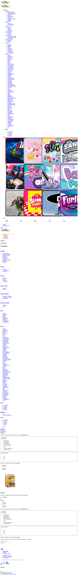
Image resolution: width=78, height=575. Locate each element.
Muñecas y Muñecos (12, 13)
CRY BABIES (10, 67)
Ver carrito (13, 573)
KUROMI (10, 87)
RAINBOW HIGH (11, 104)
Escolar (2, 275)
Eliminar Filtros (3, 243)
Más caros (2, 430)
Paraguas (9, 40)
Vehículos (10, 33)
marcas (4, 137)
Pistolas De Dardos (11, 18)
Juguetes (2, 251)
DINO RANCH (11, 69)
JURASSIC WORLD (12, 85)
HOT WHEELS (11, 84)
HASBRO (10, 81)
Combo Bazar (10, 51)
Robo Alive (10, 106)
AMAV (9, 55)
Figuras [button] (6, 21)
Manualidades (10, 16)
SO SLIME (10, 111)
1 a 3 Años (10, 132)
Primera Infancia (4, 293)
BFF (9, 60)
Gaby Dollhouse (11, 79)
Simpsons (10, 108)
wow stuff (10, 124)
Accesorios (10, 25)
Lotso (9, 89)
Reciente (2, 432)
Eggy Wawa (10, 71)
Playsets (9, 15)
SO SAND (10, 110)
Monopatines (10, 38)
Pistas (9, 34)
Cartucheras (10, 30)
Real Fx (9, 105)
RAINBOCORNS (11, 103)
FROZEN (10, 74)
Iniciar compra (8, 573)
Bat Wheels (10, 59)
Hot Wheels (10, 83)
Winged (9, 123)
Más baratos (2, 429)
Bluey (9, 61)
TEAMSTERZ (11, 116)
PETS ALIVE (10, 100)
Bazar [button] (6, 42)
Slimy (9, 109)
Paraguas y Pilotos (5, 302)
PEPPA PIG (10, 99)
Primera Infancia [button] (8, 35)
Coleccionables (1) (7, 415)
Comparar (18, 463)
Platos (9, 47)
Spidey (9, 114)
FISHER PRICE (11, 73)
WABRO (9, 122)
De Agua (9, 17)
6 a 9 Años (10, 134)
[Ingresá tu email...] (5, 541)
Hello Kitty (10, 82)
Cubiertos (10, 50)
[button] (5, 217)
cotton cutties (10, 63)
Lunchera (9, 29)
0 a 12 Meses (10, 131)
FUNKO (9, 76)
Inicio (4, 426)
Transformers (10, 121)
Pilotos (9, 41)
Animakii (9, 56)
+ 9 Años (9, 135)
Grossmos (10, 80)
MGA (9, 93)
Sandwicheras (10, 49)
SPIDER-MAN (11, 113)
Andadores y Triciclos (12, 36)
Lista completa (11, 52)
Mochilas (9, 27)
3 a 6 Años (10, 133)
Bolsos (9, 28)
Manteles (9, 48)
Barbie (9, 58)
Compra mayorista (6, 553)
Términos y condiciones (7, 556)
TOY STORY (10, 120)
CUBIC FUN (10, 68)
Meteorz (9, 92)
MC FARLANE (11, 91)
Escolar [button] (6, 26)
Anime (9, 23)
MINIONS (10, 95)
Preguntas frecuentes (7, 555)
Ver (1, 499)
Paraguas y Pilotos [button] (9, 39)
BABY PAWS (10, 57)
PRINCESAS (10, 101)
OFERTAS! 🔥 (6, 225)
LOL (9, 88)
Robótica (9, 20)
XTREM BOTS (11, 125)
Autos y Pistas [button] (8, 31)
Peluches (9, 19)
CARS (9, 62)
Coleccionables (11, 12)
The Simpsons (10, 119)
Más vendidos (3, 431)
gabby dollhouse (11, 78)
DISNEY (9, 70)
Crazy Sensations (11, 65)
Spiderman (10, 112)
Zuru (9, 126)
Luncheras (10, 45)
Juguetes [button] (7, 10)
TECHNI (9, 117)
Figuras (4, 224)
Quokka (9, 102)
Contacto (4, 552)
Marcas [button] (6, 53)
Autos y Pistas (3, 285)
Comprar (2, 500)
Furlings (9, 77)
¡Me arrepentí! (6, 557)
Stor (8, 115)
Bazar (1, 310)
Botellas (9, 46)
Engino (9, 72)
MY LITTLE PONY (12, 98)
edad (4, 218)
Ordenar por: (3, 437)
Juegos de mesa (11, 14)
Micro (9, 94)
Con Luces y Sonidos (12, 37)
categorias (5, 9)
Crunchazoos (10, 66)
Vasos (9, 44)
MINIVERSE (10, 97)
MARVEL (10, 90)
